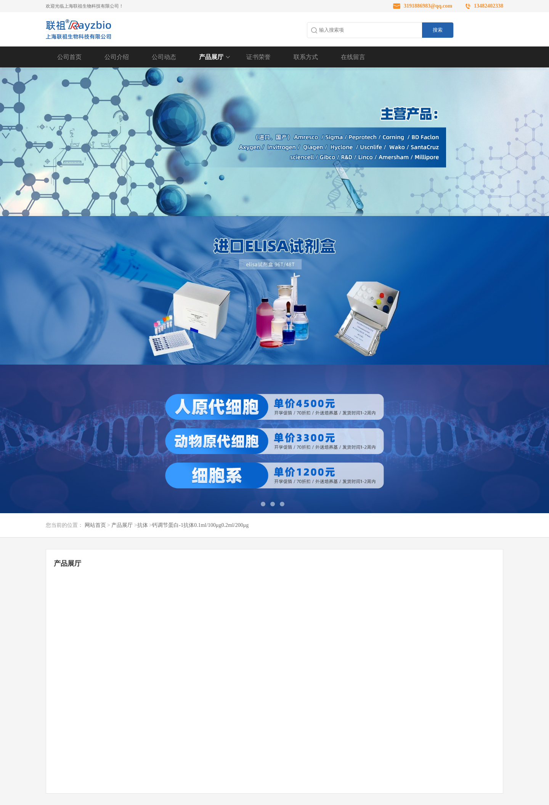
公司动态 (164, 57)
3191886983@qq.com (428, 6)
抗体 (142, 525)
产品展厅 (211, 57)
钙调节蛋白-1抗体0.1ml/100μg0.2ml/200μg (200, 525)
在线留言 (353, 57)
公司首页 (69, 57)
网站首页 (95, 525)
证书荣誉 (258, 57)
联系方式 (306, 57)
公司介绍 (116, 57)
